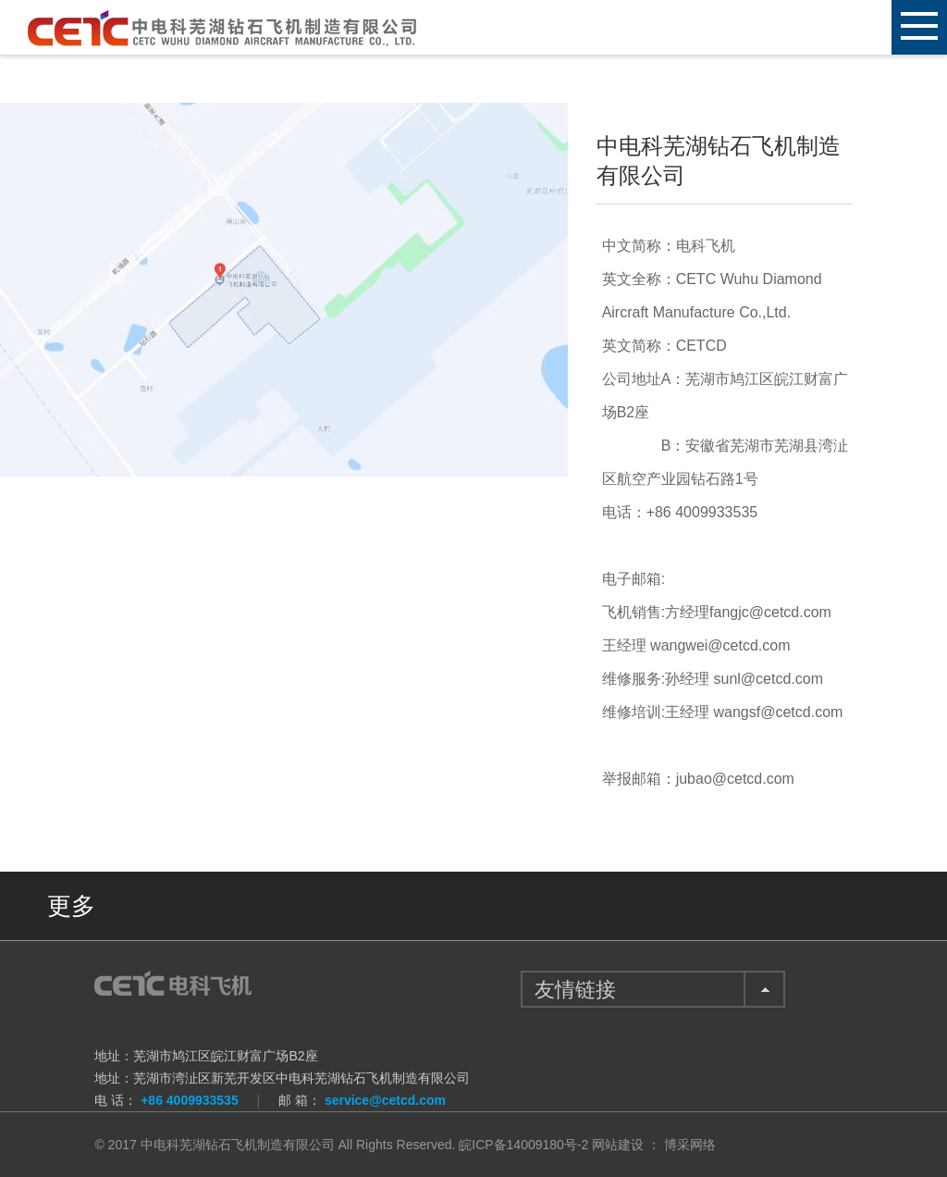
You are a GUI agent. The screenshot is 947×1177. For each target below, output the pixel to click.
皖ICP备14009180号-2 (523, 1144)
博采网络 (690, 1144)
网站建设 (618, 1144)
